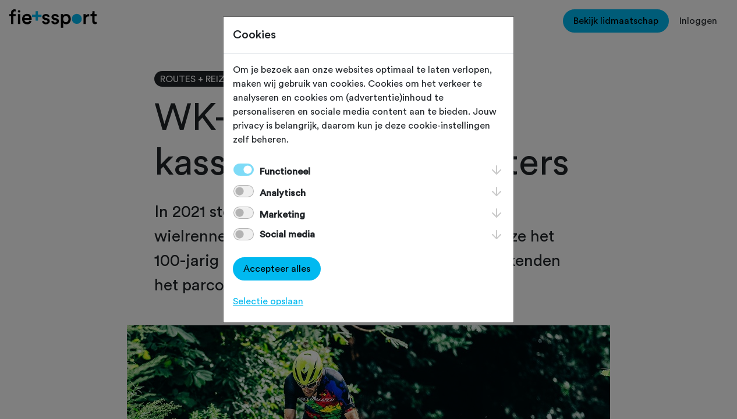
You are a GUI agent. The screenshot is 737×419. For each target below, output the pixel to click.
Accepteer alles (276, 269)
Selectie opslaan (268, 301)
